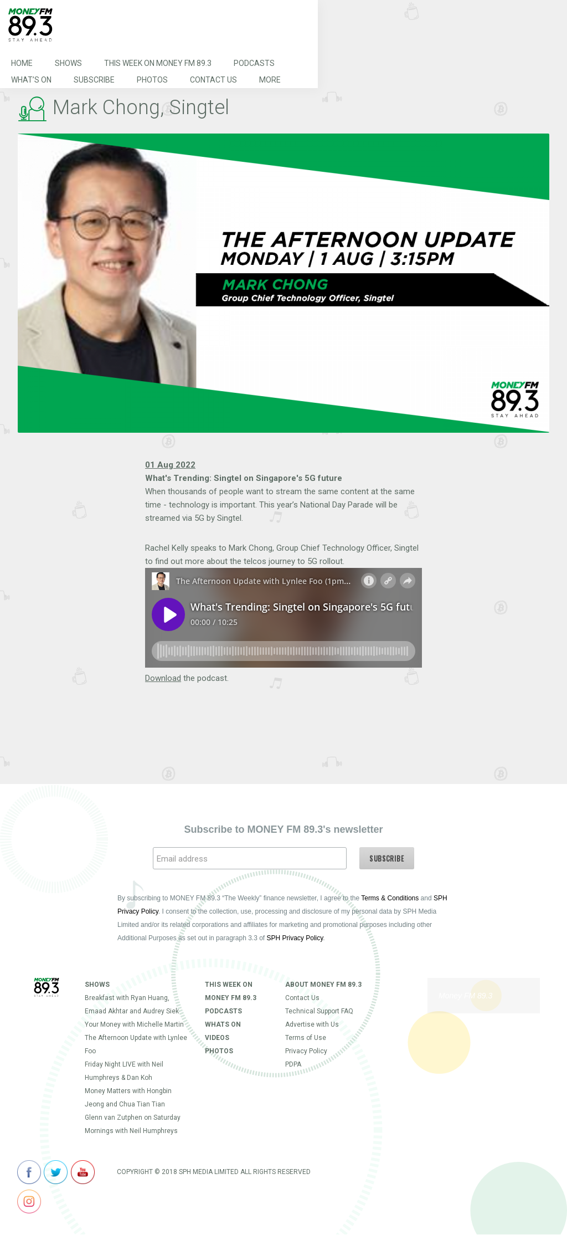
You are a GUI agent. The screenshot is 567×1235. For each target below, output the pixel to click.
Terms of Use (305, 1038)
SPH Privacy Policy (295, 938)
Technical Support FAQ (319, 1011)
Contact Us (213, 79)
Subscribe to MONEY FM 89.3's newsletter (283, 829)
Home (22, 63)
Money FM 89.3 (465, 995)
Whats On (223, 1024)
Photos (152, 79)
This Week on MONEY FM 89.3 (158, 63)
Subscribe (94, 79)
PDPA (293, 1064)
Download (163, 678)
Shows (68, 63)
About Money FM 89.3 (323, 984)
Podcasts (254, 63)
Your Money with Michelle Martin (134, 1024)
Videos (217, 1038)
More (270, 79)
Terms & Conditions (390, 898)
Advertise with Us (312, 1024)
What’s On (31, 79)
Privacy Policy (306, 1051)
